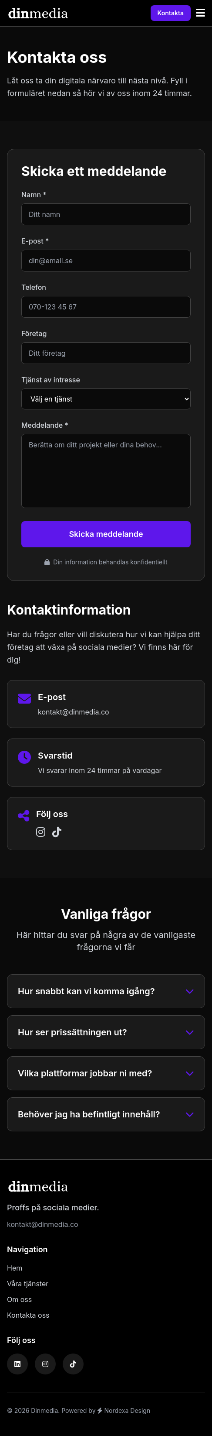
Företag (34, 333)
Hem (14, 1268)
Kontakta (171, 13)
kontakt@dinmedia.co (73, 712)
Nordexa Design (123, 1410)
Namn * (34, 194)
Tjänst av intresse (50, 379)
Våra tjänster (27, 1283)
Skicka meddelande (106, 534)
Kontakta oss (28, 1315)
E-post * (35, 241)
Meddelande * (44, 425)
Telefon (33, 287)
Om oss (19, 1299)
